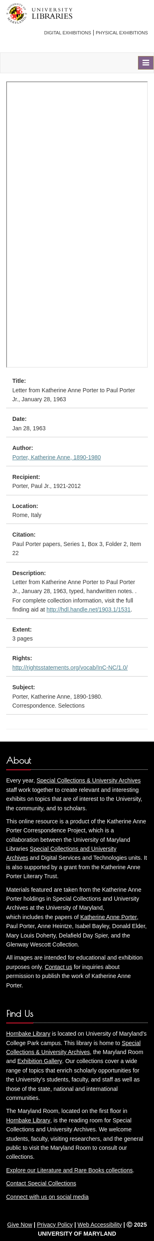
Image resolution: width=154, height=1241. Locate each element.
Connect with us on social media (47, 1197)
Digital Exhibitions (67, 32)
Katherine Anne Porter (108, 917)
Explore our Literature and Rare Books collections (69, 1170)
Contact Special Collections (41, 1183)
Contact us (58, 967)
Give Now (19, 1224)
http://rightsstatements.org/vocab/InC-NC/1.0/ (70, 667)
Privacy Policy (55, 1224)
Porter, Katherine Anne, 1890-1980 (56, 457)
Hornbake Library (28, 1033)
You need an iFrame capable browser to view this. (77, 224)
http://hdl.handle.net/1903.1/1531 (88, 609)
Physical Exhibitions (122, 32)
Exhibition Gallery (39, 1061)
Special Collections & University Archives (89, 780)
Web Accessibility (100, 1224)
